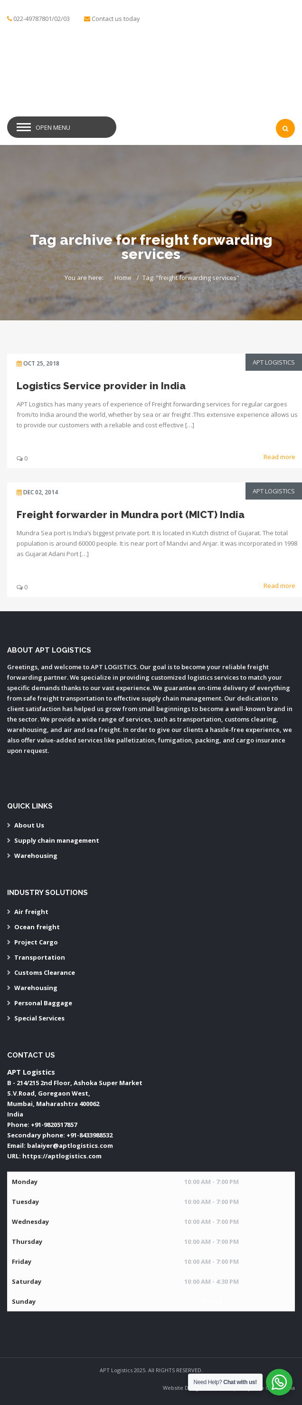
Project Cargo (36, 942)
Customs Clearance (44, 972)
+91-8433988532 (89, 1135)
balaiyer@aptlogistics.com (70, 1145)
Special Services (39, 1018)
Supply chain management (56, 840)
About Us (29, 825)
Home (123, 277)
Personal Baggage (43, 1003)
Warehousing (35, 855)
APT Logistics (274, 362)
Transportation (39, 957)
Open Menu (53, 127)
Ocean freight (37, 927)
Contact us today (116, 18)
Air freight (31, 911)
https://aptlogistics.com (62, 1156)
